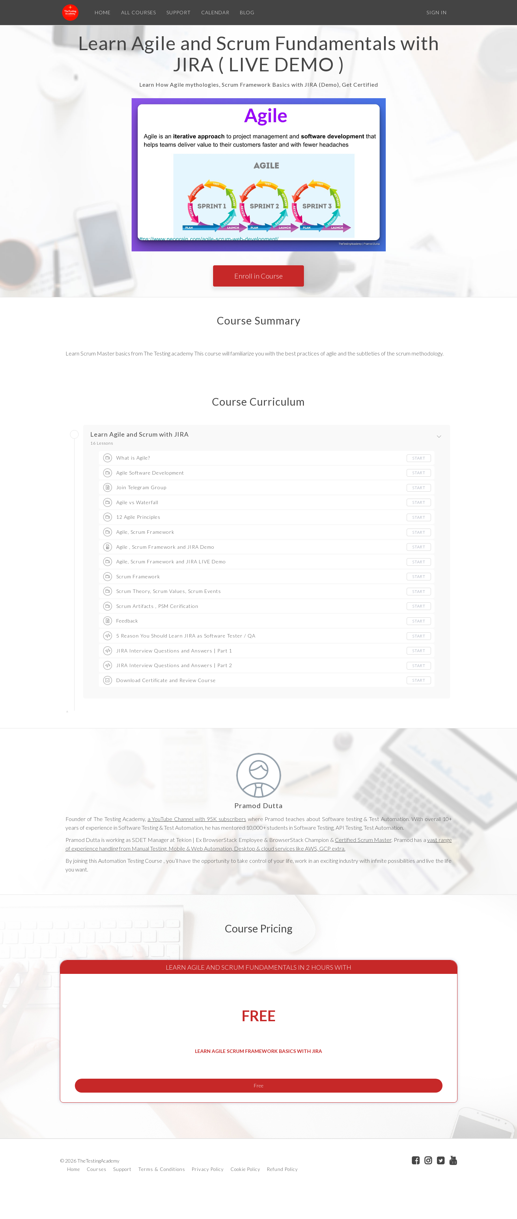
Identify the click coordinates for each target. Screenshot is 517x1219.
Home (73, 1194)
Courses (97, 1194)
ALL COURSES (137, 12)
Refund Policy (282, 1194)
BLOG (245, 12)
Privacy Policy (208, 1194)
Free (259, 1105)
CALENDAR (214, 12)
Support (122, 1194)
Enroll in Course (258, 276)
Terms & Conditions (161, 1194)
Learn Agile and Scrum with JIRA (139, 434)
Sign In (436, 12)
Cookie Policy (245, 1194)
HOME (101, 12)
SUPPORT (177, 12)
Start (418, 458)
